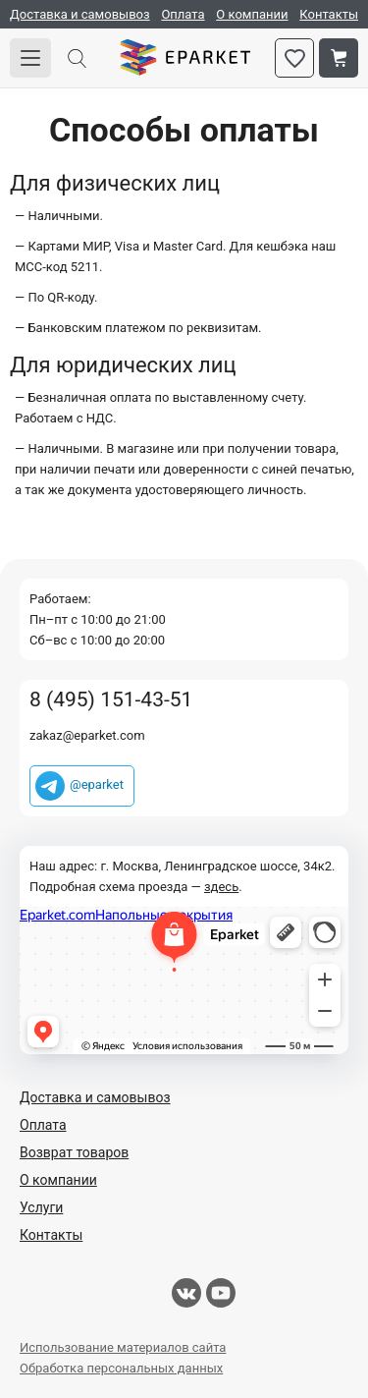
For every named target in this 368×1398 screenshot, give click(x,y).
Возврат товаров (74, 1152)
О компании (252, 14)
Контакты (328, 14)
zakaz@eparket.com (87, 735)
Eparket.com (185, 58)
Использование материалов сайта (123, 1347)
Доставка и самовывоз (80, 14)
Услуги (41, 1207)
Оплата (182, 14)
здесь (221, 886)
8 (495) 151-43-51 (110, 700)
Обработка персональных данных (121, 1368)
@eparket (97, 784)
